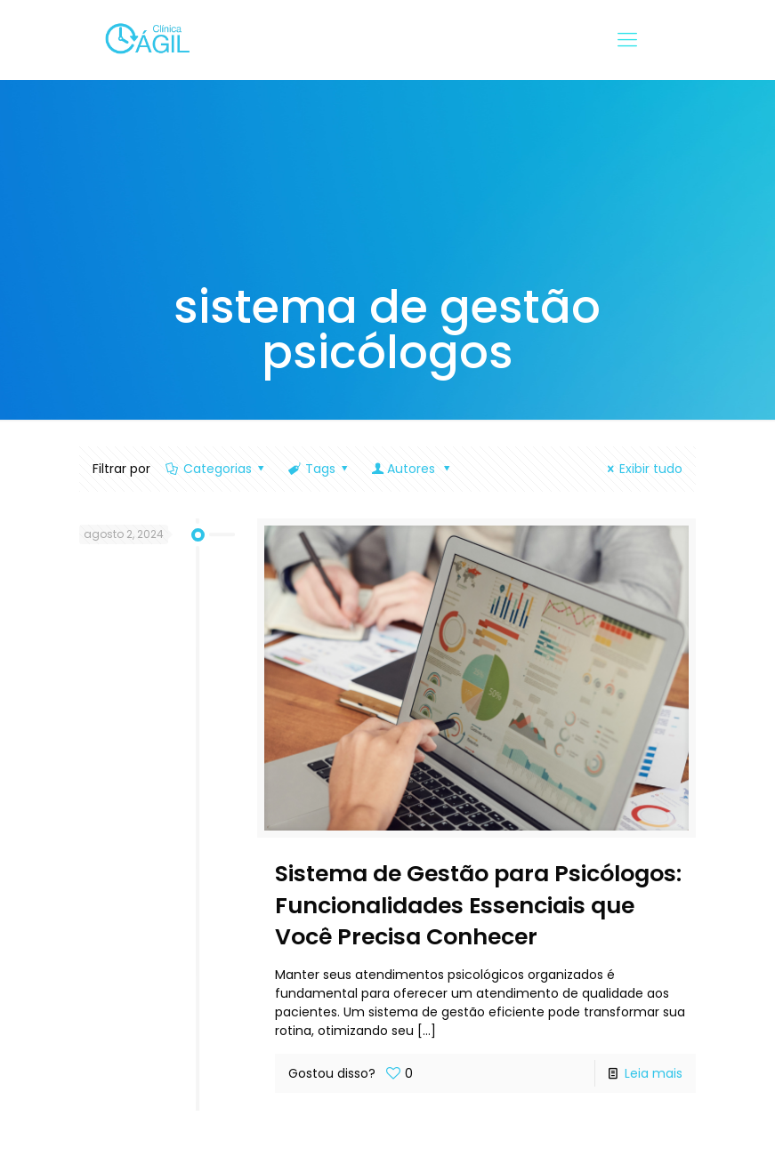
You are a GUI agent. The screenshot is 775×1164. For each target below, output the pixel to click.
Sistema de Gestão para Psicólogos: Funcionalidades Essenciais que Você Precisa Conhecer (478, 905)
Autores (412, 469)
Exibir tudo (642, 469)
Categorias (217, 469)
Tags (319, 469)
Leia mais (653, 1073)
